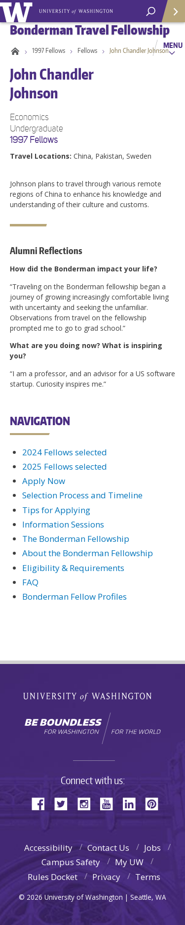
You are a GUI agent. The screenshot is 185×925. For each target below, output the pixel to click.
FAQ (30, 582)
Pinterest (155, 803)
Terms (147, 876)
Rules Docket (52, 876)
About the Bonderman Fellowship (87, 553)
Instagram (87, 803)
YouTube (110, 803)
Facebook (42, 803)
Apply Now (43, 480)
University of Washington (18, 11)
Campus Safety (70, 862)
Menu (173, 45)
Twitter (64, 803)
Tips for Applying (56, 510)
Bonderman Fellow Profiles (74, 596)
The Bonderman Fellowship (75, 538)
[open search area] (150, 11)
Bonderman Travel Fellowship (76, 10)
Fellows (87, 50)
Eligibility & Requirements (73, 567)
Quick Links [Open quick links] (170, 15)
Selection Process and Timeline (82, 495)
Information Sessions (63, 524)
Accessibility (48, 847)
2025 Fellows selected (64, 466)
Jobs (152, 847)
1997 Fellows (48, 50)
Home (13, 50)
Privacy (106, 876)
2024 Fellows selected (64, 452)
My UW (129, 862)
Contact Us (108, 847)
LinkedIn (132, 803)
